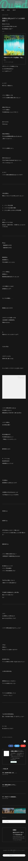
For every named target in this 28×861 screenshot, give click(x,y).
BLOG (8, 10)
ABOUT (14, 10)
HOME (2, 10)
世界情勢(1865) (9, 740)
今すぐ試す (18, 6)
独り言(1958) (4, 740)
